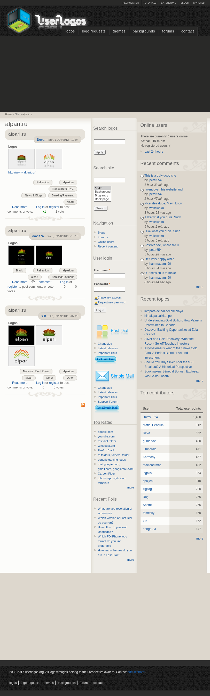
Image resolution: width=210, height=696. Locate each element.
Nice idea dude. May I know (163, 203)
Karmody (149, 457)
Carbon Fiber (106, 473)
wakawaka (156, 208)
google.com (105, 431)
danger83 (149, 529)
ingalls (147, 473)
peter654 (155, 180)
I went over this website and (163, 189)
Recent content (108, 246)
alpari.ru (27, 114)
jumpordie (150, 449)
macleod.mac (152, 465)
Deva (40, 140)
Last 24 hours (153, 151)
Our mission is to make (160, 273)
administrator (136, 672)
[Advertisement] (105, 73)
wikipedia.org (106, 445)
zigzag (147, 489)
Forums (168, 31)
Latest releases (108, 348)
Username (102, 270)
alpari (70, 201)
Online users (106, 241)
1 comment (43, 282)
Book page (102, 199)
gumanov (149, 441)
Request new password (112, 302)
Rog (146, 497)
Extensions (168, 3)
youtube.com (106, 436)
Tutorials (149, 3)
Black (19, 270)
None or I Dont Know (36, 371)
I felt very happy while (159, 259)
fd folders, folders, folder (113, 455)
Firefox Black (106, 450)
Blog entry (102, 196)
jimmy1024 (150, 417)
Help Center (130, 3)
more (130, 487)
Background (102, 192)
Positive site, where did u (161, 245)
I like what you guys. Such (162, 217)
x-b (43, 316)
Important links (107, 352)
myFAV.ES (199, 3)
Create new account (109, 297)
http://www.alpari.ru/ (21, 172)
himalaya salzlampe (158, 316)
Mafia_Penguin (153, 425)
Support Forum (108, 401)
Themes (119, 31)
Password (102, 283)
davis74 (38, 236)
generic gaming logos (112, 459)
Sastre (147, 505)
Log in (40, 207)
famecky (148, 513)
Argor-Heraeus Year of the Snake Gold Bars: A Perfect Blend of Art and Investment (170, 352)
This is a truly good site (160, 175)
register (54, 207)
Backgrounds (144, 31)
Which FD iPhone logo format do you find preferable (112, 541)
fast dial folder (107, 441)
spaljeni (148, 481)
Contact (187, 31)
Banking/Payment (63, 195)
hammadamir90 (160, 264)
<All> (102, 188)
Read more (19, 207)
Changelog (105, 343)
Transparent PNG (63, 188)
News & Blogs (33, 195)
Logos (70, 31)
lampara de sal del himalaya (163, 311)
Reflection (43, 182)
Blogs (185, 3)
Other (70, 377)
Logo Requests (94, 31)
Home (8, 114)
